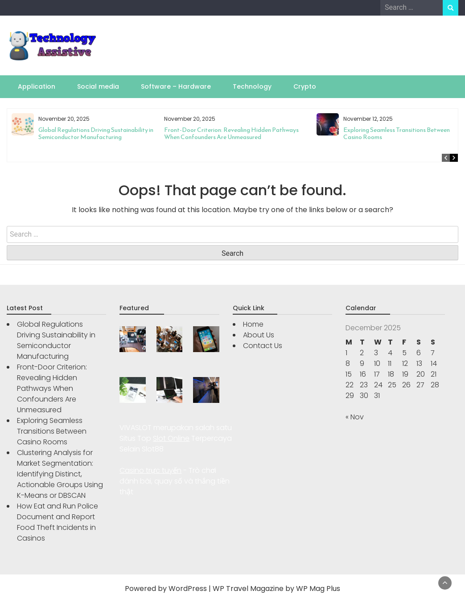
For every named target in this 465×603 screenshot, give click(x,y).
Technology (252, 86)
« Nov (355, 417)
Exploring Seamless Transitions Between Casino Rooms (396, 133)
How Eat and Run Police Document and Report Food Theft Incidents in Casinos (57, 522)
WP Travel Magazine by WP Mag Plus (276, 588)
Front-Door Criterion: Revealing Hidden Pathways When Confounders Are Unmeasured (231, 133)
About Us (258, 335)
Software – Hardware (176, 86)
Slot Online (171, 438)
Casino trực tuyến (150, 470)
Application (36, 86)
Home (253, 324)
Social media (98, 86)
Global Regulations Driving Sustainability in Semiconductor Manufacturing (95, 133)
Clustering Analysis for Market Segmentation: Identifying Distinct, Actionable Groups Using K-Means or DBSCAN (60, 473)
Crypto (304, 86)
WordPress (188, 588)
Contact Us (262, 345)
